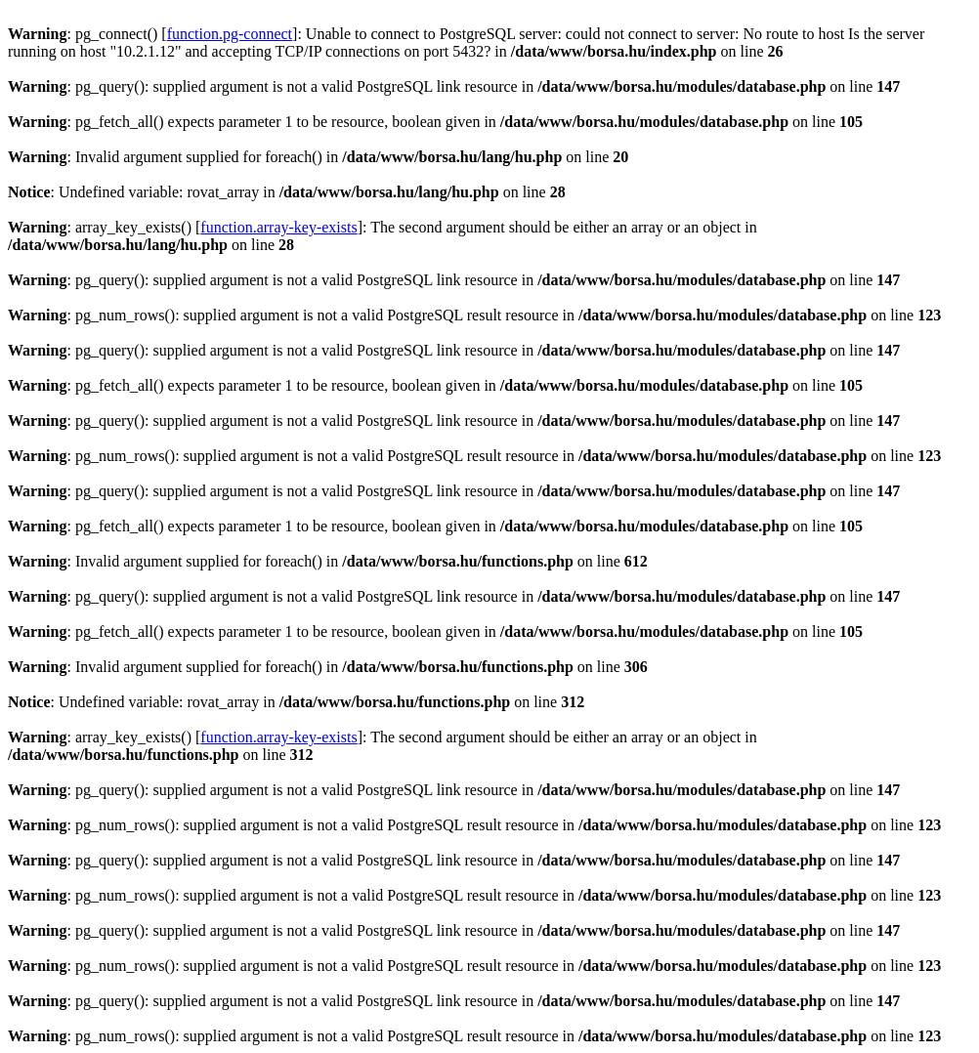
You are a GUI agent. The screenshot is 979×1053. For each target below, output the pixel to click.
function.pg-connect (229, 33)
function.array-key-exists (278, 227)
